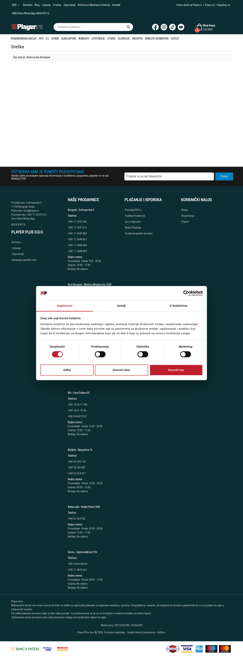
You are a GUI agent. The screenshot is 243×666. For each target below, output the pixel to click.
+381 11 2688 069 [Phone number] (77, 251)
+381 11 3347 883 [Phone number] (77, 233)
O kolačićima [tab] (178, 305)
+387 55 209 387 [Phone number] (76, 467)
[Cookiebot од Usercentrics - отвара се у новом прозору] (186, 293)
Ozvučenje (98, 38)
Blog (37, 4)
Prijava (185, 221)
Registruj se (223, 4)
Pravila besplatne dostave (139, 233)
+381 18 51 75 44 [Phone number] (77, 410)
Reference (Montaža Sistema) (94, 4)
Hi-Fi (41, 38)
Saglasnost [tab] (64, 305)
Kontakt (116, 4)
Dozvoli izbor (121, 370)
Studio (111, 38)
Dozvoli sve (176, 370)
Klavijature (69, 38)
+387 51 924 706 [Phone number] (76, 518)
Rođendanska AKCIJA (23, 38)
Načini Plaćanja (133, 227)
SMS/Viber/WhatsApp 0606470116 (30, 13)
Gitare (55, 38)
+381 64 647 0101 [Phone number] (77, 416)
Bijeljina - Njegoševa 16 (80, 449)
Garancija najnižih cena (24, 259)
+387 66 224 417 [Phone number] (76, 473)
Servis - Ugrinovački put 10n (82, 552)
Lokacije (46, 4)
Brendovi (27, 4)
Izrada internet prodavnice (141, 632)
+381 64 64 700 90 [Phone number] (77, 563)
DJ (47, 38)
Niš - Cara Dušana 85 (79, 392)
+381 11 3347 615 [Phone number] (77, 227)
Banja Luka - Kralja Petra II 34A (84, 506)
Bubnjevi (84, 38)
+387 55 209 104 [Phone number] (76, 461)
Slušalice (124, 38)
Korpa (184, 209)
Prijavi (224, 176)
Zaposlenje (69, 4)
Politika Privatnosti (135, 215)
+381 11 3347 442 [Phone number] (77, 221)
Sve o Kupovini (133, 221)
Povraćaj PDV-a (133, 209)
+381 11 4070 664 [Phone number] (77, 569)
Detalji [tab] (121, 305)
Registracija (187, 215)
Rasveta (137, 38)
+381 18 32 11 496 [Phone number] (77, 404)
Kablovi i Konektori (156, 38)
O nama (57, 4)
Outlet (175, 38)
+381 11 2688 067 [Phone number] (77, 239)
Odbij (66, 370)
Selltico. (161, 632)
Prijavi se (210, 4)
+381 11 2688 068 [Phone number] (77, 245)
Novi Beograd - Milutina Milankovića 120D (89, 284)
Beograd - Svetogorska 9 (81, 209)
